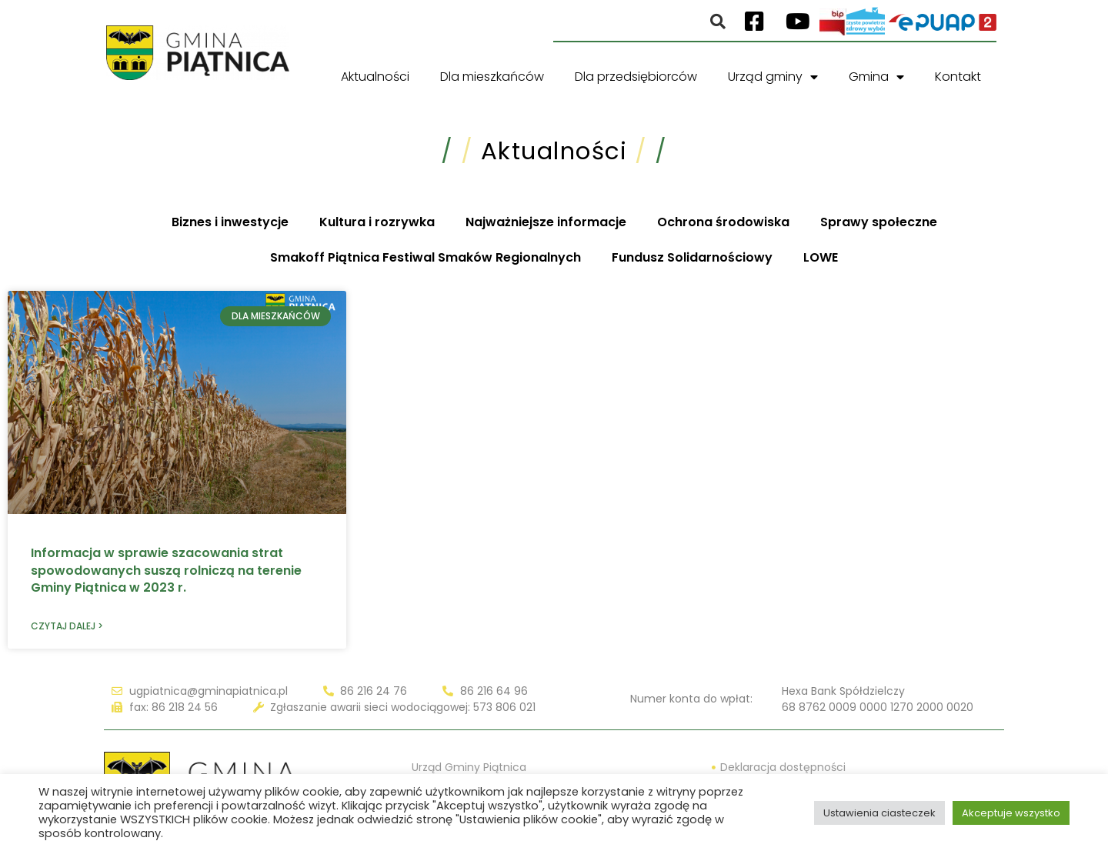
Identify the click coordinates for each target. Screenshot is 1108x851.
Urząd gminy (773, 77)
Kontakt (958, 76)
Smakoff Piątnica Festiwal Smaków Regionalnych (425, 257)
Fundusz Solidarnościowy (692, 257)
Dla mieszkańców (492, 76)
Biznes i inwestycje (230, 222)
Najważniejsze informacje (546, 222)
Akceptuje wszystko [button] (1011, 813)
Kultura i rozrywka (377, 222)
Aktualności (375, 76)
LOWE (820, 257)
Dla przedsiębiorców (636, 76)
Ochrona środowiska (723, 222)
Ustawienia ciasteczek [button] (879, 813)
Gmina (876, 77)
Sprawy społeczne (878, 222)
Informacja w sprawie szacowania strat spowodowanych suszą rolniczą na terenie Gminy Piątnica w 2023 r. (166, 570)
